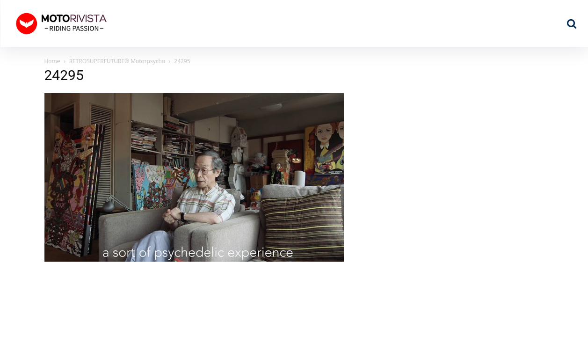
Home (52, 61)
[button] (571, 23)
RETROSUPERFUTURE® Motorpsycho (117, 61)
